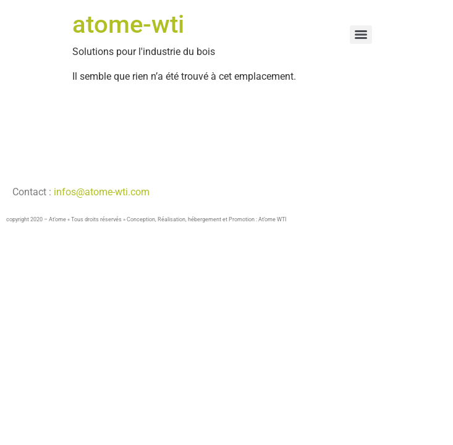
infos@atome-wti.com (100, 192)
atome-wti (128, 24)
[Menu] (361, 34)
